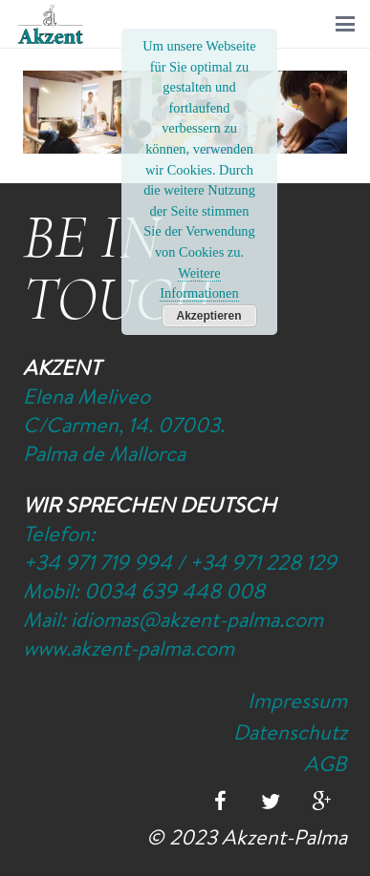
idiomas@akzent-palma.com (197, 619)
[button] (345, 23)
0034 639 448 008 (174, 590)
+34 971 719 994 (97, 562)
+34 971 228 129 (263, 562)
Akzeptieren (208, 316)
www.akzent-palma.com (128, 648)
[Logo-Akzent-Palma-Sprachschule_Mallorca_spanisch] (50, 24)
